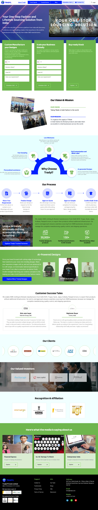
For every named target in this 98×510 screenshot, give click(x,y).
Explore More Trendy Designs (17, 279)
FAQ (51, 489)
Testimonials (37, 486)
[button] (6, 62)
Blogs (51, 486)
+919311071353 (70, 496)
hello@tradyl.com (70, 490)
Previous (1, 317)
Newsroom (53, 492)
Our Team (52, 483)
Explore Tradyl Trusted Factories (16, 243)
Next (96, 317)
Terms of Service (38, 492)
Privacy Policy (38, 489)
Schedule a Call (68, 2)
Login (93, 2)
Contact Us (79, 2)
